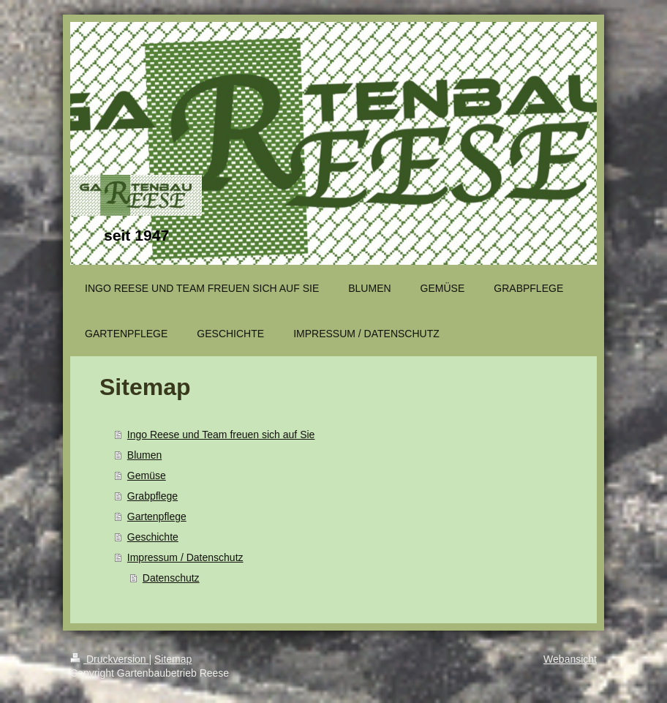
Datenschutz (171, 578)
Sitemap (173, 659)
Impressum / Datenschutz (185, 557)
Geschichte (152, 537)
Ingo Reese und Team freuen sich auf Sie (221, 434)
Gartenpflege (156, 516)
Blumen (144, 455)
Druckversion (109, 659)
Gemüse (146, 475)
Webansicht (570, 659)
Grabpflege (152, 496)
